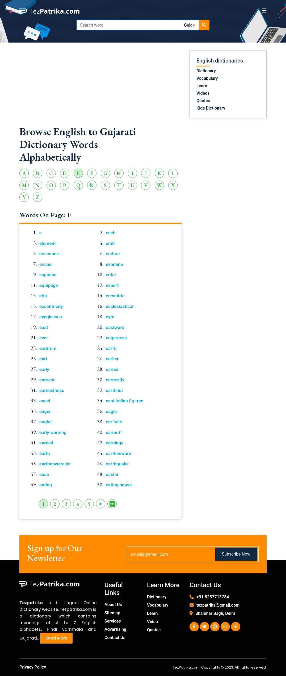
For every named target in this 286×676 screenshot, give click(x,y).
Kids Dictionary (210, 108)
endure (113, 253)
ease (44, 474)
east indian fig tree (124, 400)
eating (45, 484)
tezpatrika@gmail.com (217, 605)
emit (110, 243)
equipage (48, 285)
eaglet (45, 421)
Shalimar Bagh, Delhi (215, 613)
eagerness (116, 337)
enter (111, 274)
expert (112, 285)
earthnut (114, 390)
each (111, 232)
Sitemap (112, 612)
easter (112, 474)
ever (43, 337)
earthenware (118, 453)
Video (152, 621)
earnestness (51, 390)
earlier (112, 358)
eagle (111, 411)
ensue (45, 264)
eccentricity (51, 306)
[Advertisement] (100, 88)
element (47, 243)
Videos (202, 93)
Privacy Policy (32, 667)
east (43, 327)
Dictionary (206, 70)
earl (43, 358)
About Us (113, 604)
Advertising (115, 629)
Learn (201, 85)
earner (112, 369)
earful (111, 348)
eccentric (115, 295)
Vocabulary (207, 78)
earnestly (115, 379)
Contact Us (114, 637)
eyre (110, 316)
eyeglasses (50, 316)
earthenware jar (55, 463)
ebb (43, 295)
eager (45, 411)
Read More (56, 638)
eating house (119, 484)
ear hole (114, 421)
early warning (52, 432)
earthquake (117, 463)
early (44, 369)
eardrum (47, 348)
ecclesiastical (119, 306)
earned (46, 442)
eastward (115, 327)
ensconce (49, 253)
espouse (47, 274)
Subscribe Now (236, 554)
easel (44, 400)
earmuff (114, 432)
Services (112, 621)
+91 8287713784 (212, 596)
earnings (114, 442)
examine (114, 264)
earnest (46, 379)
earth (44, 453)
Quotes (203, 100)
